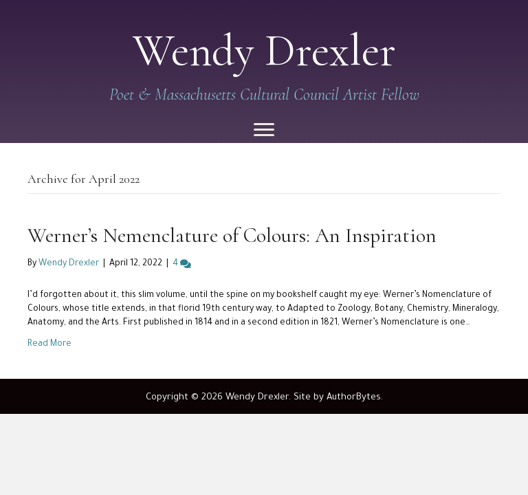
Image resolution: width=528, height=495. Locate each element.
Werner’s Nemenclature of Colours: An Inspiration (232, 235)
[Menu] (264, 130)
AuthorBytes (354, 398)
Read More (50, 344)
